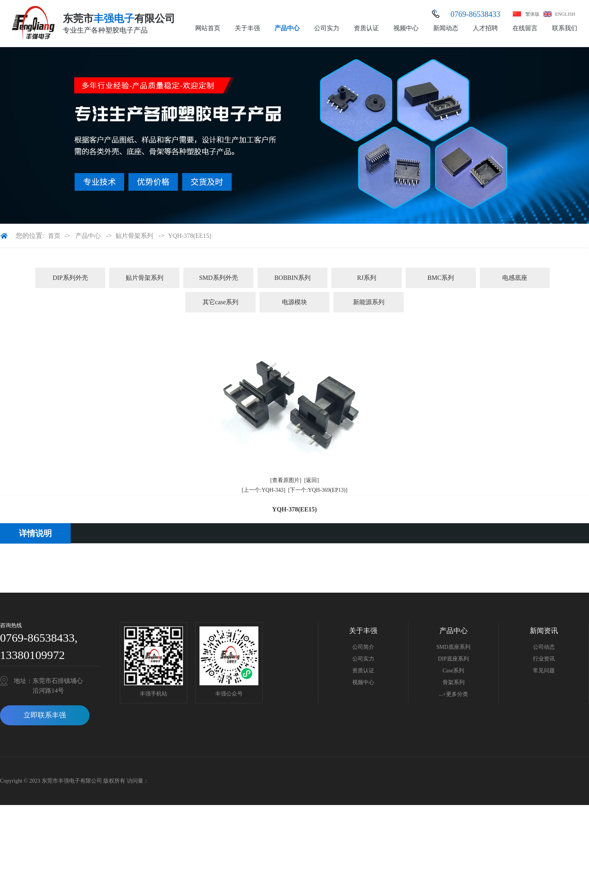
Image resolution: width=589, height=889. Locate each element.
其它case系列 (221, 302)
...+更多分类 (453, 694)
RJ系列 (366, 277)
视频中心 (406, 28)
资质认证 (366, 28)
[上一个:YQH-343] (263, 490)
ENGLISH (565, 14)
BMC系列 (440, 277)
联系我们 (564, 28)
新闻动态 (445, 28)
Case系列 (453, 671)
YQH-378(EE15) (189, 235)
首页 (54, 235)
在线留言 (525, 28)
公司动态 (544, 647)
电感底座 (514, 277)
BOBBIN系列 (292, 277)
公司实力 (326, 28)
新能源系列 (368, 302)
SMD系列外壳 (218, 277)
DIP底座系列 (453, 659)
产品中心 (287, 28)
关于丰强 (247, 28)
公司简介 (363, 647)
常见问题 (544, 671)
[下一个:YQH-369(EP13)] (318, 490)
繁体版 (532, 14)
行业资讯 (544, 659)
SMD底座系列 (453, 647)
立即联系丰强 (45, 715)
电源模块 (294, 302)
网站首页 (207, 28)
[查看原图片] (285, 480)
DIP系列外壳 (70, 277)
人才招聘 (485, 28)
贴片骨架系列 (134, 235)
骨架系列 (454, 682)
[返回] (311, 480)
